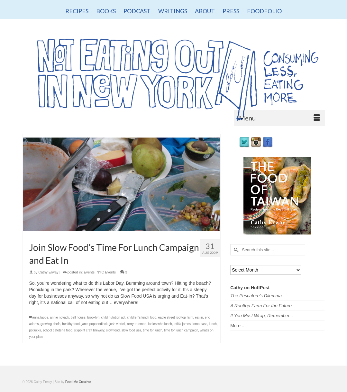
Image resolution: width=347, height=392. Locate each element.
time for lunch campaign (181, 330)
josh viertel (117, 324)
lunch (213, 324)
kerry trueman (137, 324)
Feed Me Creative (78, 382)
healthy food (71, 324)
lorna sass (200, 324)
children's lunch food (141, 317)
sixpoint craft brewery (89, 330)
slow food (113, 330)
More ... (237, 325)
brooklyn (93, 317)
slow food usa (131, 330)
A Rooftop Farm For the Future (261, 305)
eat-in (199, 317)
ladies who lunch (160, 324)
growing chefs (50, 324)
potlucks (35, 330)
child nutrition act (113, 317)
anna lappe (40, 317)
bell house (78, 317)
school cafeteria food (57, 330)
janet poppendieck (94, 324)
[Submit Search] (235, 249)
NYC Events (106, 272)
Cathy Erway (48, 272)
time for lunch (152, 330)
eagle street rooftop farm (175, 317)
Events (89, 272)
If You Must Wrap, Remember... (261, 315)
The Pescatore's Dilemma (256, 295)
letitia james (182, 324)
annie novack (59, 317)
